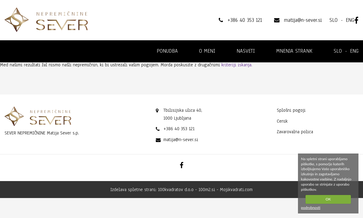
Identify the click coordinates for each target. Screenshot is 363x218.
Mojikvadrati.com (236, 190)
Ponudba (167, 51)
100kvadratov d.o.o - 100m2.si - (189, 190)
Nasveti (246, 51)
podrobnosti (310, 207)
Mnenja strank (294, 51)
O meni (207, 51)
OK (328, 199)
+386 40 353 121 (179, 129)
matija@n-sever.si (180, 140)
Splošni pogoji (291, 110)
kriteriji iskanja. (236, 65)
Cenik (282, 121)
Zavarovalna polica (295, 132)
